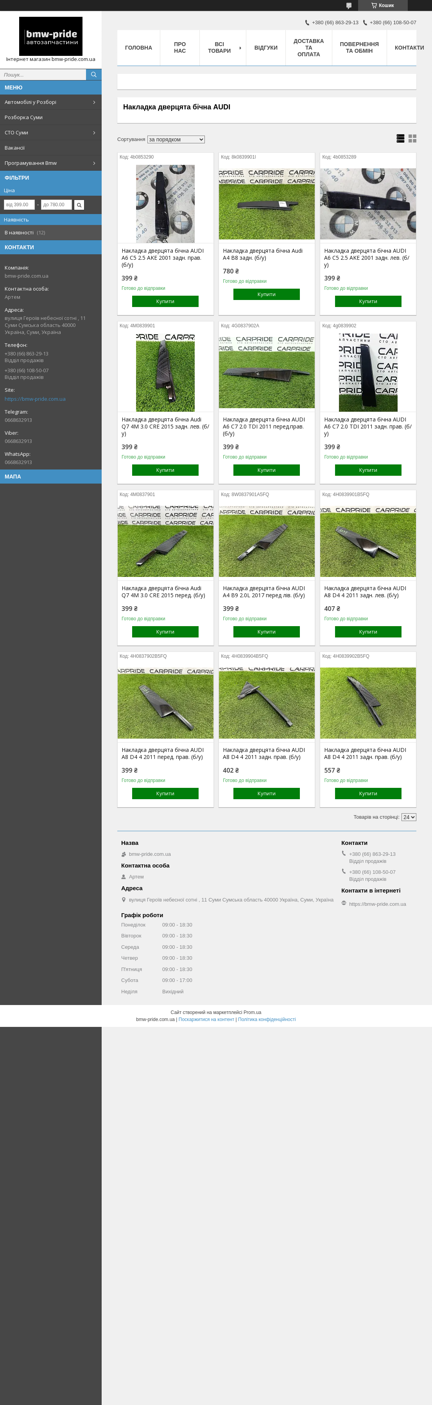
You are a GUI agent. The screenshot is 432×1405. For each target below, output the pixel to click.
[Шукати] (94, 74)
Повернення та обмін (359, 47)
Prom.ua (252, 1012)
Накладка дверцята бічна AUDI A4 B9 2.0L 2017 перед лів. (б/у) (264, 592)
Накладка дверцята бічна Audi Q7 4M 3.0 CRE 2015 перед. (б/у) (163, 592)
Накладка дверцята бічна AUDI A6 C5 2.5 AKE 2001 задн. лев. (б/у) (366, 257)
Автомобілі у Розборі (30, 101)
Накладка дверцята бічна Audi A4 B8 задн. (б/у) (263, 254)
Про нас (180, 47)
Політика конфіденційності (267, 1019)
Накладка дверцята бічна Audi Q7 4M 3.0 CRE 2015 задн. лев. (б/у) (165, 426)
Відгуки (266, 48)
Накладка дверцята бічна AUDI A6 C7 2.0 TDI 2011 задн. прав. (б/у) (368, 426)
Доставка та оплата (309, 47)
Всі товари (219, 47)
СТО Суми (16, 132)
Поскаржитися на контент (206, 1019)
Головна (138, 48)
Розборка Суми (24, 117)
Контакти (409, 48)
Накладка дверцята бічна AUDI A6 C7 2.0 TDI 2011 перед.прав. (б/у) (264, 426)
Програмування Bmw (31, 162)
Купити (165, 301)
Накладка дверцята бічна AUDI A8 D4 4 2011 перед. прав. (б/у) (163, 753)
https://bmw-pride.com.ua (35, 398)
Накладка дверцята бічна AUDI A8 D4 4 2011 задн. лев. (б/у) (365, 592)
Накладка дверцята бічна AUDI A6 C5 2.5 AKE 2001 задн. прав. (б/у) (163, 257)
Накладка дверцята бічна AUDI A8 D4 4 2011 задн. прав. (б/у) (264, 753)
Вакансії (15, 147)
